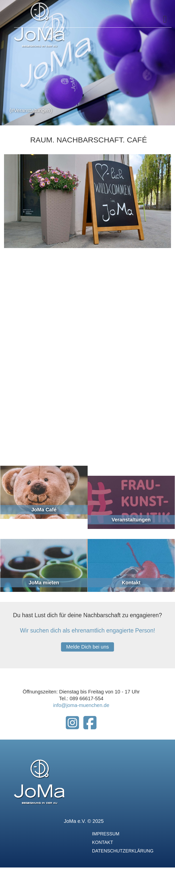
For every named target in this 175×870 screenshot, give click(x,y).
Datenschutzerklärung (123, 850)
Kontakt (102, 842)
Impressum (106, 833)
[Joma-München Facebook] (90, 726)
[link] (44, 497)
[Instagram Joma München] (72, 726)
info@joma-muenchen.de (81, 705)
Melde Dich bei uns (87, 647)
